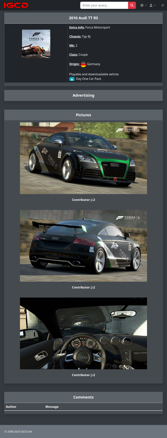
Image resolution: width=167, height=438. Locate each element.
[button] (143, 5)
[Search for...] (104, 5)
